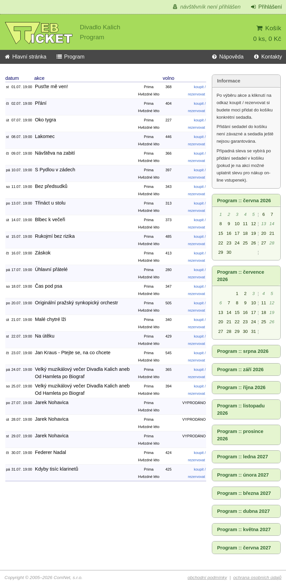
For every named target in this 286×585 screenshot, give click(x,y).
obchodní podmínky (207, 577)
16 (228, 233)
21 (271, 233)
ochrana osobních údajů (257, 577)
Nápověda (227, 57)
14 (228, 312)
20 (263, 233)
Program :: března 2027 (244, 493)
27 (263, 242)
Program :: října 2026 (241, 387)
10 (237, 223)
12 (253, 223)
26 (253, 242)
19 (253, 233)
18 (245, 233)
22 (220, 242)
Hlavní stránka (25, 57)
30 (228, 252)
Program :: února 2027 (243, 475)
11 (245, 223)
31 (253, 331)
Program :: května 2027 (244, 529)
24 (237, 242)
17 (237, 233)
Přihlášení (266, 7)
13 (220, 312)
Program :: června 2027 (244, 547)
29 (220, 252)
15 (220, 233)
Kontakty (267, 57)
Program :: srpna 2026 (243, 351)
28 (228, 331)
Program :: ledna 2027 (242, 456)
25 (245, 242)
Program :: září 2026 (240, 369)
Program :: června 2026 (244, 200)
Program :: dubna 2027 (243, 511)
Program (70, 57)
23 (228, 242)
